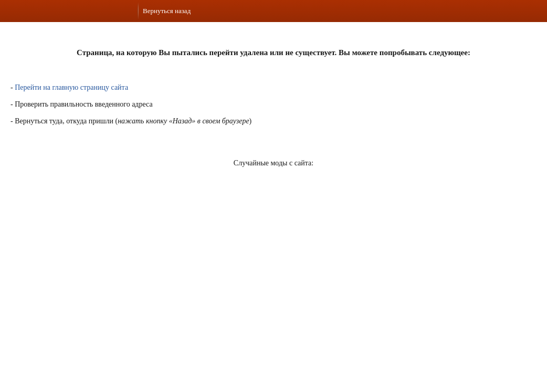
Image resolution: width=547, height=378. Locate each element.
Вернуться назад (167, 11)
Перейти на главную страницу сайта (71, 87)
